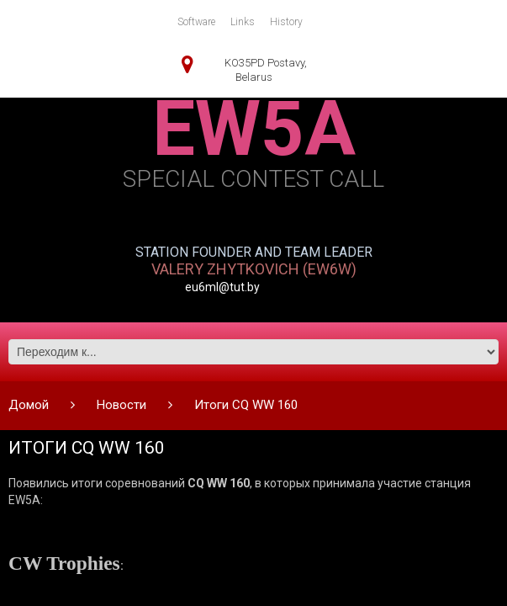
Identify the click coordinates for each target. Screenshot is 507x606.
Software (196, 22)
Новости (121, 404)
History (286, 22)
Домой (28, 404)
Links (242, 22)
